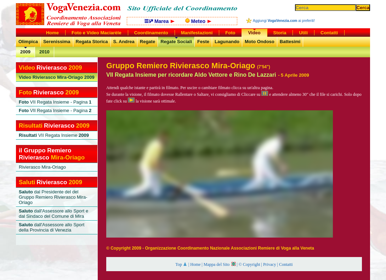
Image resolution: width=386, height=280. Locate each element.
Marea (159, 21)
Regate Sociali (176, 41)
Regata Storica (92, 41)
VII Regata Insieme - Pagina (55, 102)
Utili (303, 32)
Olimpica (28, 41)
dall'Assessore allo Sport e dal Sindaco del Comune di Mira (53, 213)
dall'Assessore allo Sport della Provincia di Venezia (51, 227)
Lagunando (227, 41)
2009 (25, 51)
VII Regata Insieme (54, 135)
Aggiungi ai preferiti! (284, 21)
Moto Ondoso (259, 41)
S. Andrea (124, 41)
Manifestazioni (197, 32)
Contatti (286, 264)
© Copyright (249, 264)
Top (181, 264)
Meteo (198, 21)
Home (195, 264)
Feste (203, 41)
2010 (44, 51)
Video (254, 32)
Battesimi (290, 41)
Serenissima (56, 41)
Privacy (269, 264)
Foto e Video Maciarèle (96, 32)
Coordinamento (151, 32)
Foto (230, 32)
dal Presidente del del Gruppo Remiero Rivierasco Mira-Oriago (53, 197)
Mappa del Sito (219, 264)
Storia (279, 32)
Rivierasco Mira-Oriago (57, 77)
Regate (147, 41)
